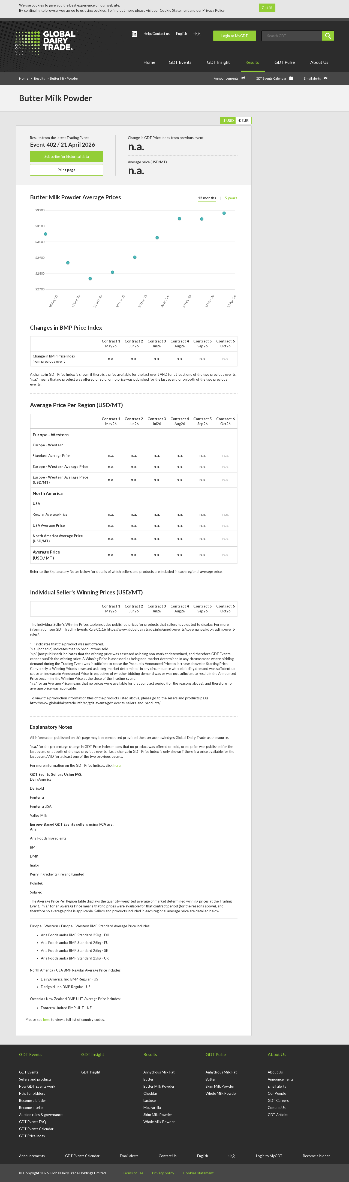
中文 (197, 33)
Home (149, 62)
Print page (67, 170)
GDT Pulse (286, 62)
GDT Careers (278, 1100)
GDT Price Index (32, 1136)
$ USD (229, 120)
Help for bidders (32, 1093)
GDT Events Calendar (271, 78)
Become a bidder (32, 1100)
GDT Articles (278, 1114)
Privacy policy (163, 1173)
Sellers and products (35, 1079)
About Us (320, 62)
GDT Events (181, 62)
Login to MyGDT (234, 36)
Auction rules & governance (40, 1114)
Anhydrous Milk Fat (158, 1072)
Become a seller (31, 1107)
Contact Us (276, 1107)
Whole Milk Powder (159, 1122)
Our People (277, 1093)
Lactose (149, 1100)
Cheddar (150, 1093)
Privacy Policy (214, 10)
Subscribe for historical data (66, 156)
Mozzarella (152, 1107)
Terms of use (133, 1173)
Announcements (226, 78)
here (117, 765)
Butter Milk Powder (158, 1086)
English (181, 33)
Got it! (267, 7)
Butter (148, 1079)
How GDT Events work (37, 1086)
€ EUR (244, 120)
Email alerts (312, 78)
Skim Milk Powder (157, 1114)
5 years (231, 198)
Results (253, 62)
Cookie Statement (174, 10)
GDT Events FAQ (32, 1122)
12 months (207, 198)
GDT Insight (219, 62)
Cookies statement (198, 1173)
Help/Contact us (157, 33)
